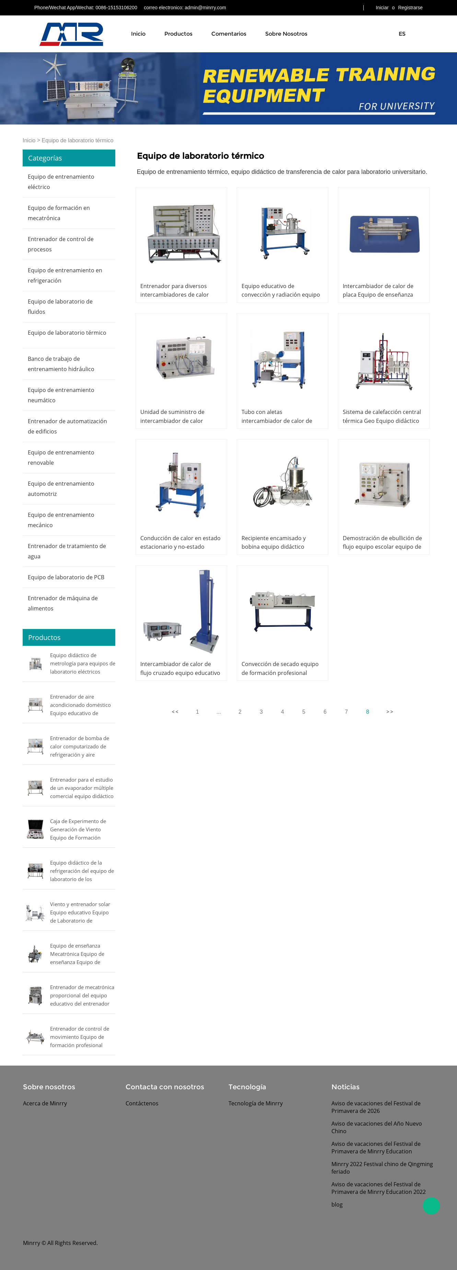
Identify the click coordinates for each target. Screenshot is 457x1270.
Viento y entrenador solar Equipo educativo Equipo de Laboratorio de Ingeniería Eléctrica (80, 913)
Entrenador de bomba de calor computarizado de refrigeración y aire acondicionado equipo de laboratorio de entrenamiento (80, 747)
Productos (178, 34)
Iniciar (382, 7)
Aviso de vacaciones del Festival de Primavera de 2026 (376, 1107)
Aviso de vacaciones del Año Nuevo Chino (376, 1127)
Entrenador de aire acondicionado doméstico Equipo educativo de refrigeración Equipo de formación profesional (80, 705)
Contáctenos (142, 1103)
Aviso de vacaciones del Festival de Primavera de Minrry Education (376, 1147)
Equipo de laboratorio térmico (78, 140)
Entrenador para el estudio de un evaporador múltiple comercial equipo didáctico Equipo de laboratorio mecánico (82, 788)
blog (337, 1204)
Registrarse (410, 7)
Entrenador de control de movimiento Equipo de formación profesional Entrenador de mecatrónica (82, 1037)
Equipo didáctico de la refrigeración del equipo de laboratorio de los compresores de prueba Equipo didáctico (82, 871)
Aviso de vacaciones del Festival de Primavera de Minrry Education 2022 (378, 1188)
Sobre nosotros (286, 34)
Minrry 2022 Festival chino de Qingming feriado (382, 1167)
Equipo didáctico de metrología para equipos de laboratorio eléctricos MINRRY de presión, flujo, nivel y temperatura (82, 664)
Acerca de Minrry (45, 1103)
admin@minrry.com (205, 7)
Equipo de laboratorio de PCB (66, 577)
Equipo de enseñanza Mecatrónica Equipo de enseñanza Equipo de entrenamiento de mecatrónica (77, 954)
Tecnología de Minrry (255, 1103)
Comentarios (228, 34)
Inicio (138, 34)
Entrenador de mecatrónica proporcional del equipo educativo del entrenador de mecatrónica (82, 996)
